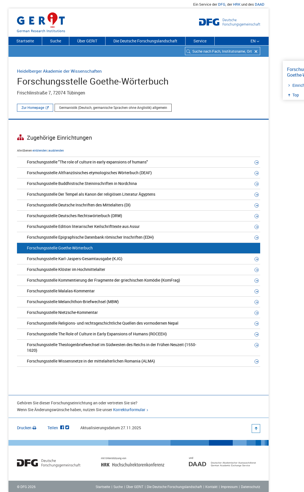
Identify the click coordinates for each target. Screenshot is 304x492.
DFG (221, 4)
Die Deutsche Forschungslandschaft (145, 41)
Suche (55, 41)
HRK (236, 4)
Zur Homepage (32, 107)
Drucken (26, 427)
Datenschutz (250, 486)
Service (199, 41)
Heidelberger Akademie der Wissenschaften (59, 71)
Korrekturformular (129, 409)
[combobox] (222, 51)
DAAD (259, 4)
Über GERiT (87, 41)
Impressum (229, 486)
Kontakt (211, 486)
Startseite (25, 41)
